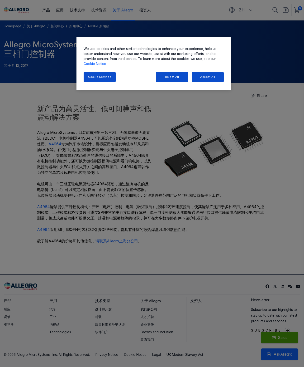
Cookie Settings (99, 76)
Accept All (207, 76)
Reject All (172, 76)
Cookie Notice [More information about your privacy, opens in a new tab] (95, 64)
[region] (153, 63)
